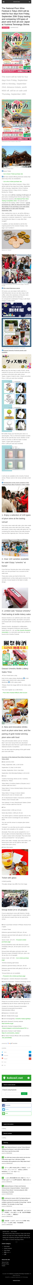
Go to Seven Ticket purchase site (13, 174)
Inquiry (3, 1265)
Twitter (5, 1052)
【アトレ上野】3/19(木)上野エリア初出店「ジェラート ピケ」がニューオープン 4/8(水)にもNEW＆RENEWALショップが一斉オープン (16, 1169)
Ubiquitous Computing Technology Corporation (19, 1273)
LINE (5, 1113)
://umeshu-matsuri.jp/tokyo (23, 1018)
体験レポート (7, 1252)
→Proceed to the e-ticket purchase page (13, 976)
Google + (6, 1058)
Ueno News (6, 27)
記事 (5, 1254)
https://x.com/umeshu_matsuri (10, 1033)
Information (7, 1246)
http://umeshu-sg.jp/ (7, 1023)
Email (5, 1062)
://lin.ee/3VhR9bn (7, 1037)
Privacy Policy (5, 1264)
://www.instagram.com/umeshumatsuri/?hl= (14, 1028)
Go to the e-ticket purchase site (12, 181)
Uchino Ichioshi (8, 1248)
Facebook (6, 1055)
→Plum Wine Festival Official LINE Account (14, 692)
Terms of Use (5, 1262)
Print (5, 1065)
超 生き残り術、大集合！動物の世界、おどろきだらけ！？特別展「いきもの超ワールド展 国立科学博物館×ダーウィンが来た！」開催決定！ (16, 1212)
